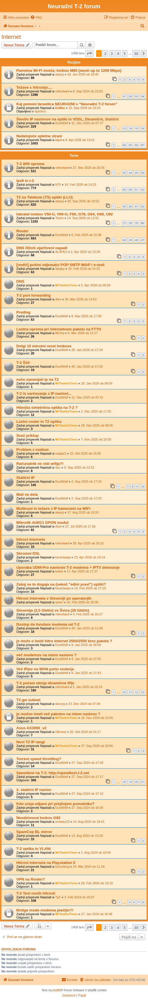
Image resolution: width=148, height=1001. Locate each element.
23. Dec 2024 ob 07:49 (84, 703)
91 (124, 96)
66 (136, 145)
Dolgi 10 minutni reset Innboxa (43, 346)
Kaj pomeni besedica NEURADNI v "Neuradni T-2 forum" (66, 104)
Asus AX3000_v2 (31, 728)
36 (142, 173)
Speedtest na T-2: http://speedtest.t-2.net (52, 773)
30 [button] (136, 53)
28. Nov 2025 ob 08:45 (97, 425)
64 (124, 145)
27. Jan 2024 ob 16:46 (96, 914)
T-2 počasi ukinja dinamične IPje (45, 683)
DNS (20, 281)
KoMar (60, 108)
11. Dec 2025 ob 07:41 (87, 397)
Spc (58, 467)
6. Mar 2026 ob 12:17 (83, 333)
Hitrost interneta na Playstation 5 (45, 863)
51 (136, 189)
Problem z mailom (32, 449)
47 (142, 240)
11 (130, 692)
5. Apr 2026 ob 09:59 (95, 285)
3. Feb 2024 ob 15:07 (79, 897)
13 (124, 128)
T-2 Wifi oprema (30, 164)
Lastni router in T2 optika (39, 421)
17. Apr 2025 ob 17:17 (82, 571)
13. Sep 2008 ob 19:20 (84, 108)
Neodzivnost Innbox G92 (38, 818)
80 (142, 223)
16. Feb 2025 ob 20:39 (82, 602)
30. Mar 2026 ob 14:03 (80, 299)
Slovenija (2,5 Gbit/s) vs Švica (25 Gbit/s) (52, 610)
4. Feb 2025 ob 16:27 (88, 614)
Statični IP (25, 477)
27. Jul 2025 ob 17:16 (80, 526)
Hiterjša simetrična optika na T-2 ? (47, 407)
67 (142, 145)
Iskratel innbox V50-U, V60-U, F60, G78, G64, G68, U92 (64, 214)
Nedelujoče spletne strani (39, 136)
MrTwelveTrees (66, 285)
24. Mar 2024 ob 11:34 (89, 866)
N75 (58, 184)
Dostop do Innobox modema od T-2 (48, 624)
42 (142, 206)
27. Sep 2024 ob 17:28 (87, 762)
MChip (59, 333)
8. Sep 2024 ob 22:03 (88, 91)
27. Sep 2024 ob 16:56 (87, 807)
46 (136, 240)
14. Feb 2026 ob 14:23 (80, 184)
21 (142, 782)
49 (124, 189)
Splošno (40, 111)
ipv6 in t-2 (25, 181)
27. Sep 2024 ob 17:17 (87, 776)
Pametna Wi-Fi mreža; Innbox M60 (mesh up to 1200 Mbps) (68, 70)
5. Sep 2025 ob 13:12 (79, 467)
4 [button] (118, 53)
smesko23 (62, 821)
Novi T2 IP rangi (30, 742)
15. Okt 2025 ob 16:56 (85, 453)
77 (124, 223)
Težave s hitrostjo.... (34, 87)
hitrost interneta (30, 539)
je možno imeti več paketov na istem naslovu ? (58, 714)
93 (136, 96)
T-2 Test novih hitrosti (35, 893)
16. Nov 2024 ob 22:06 (97, 717)
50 (130, 189)
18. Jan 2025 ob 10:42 (82, 74)
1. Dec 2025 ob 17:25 (96, 411)
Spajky (60, 268)
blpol (58, 140)
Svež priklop (27, 435)
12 (136, 692)
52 (142, 189)
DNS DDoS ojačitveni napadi (41, 248)
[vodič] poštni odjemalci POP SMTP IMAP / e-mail (60, 265)
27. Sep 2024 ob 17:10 (87, 793)
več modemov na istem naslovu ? (46, 655)
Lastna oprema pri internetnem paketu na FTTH (58, 329)
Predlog (23, 312)
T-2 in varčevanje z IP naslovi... (44, 393)
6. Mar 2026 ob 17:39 (86, 316)
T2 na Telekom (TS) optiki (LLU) (44, 197)
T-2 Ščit (23, 362)
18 (124, 782)
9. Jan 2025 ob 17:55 (86, 659)
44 (124, 240)
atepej (59, 74)
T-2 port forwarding (33, 295)
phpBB (56, 990)
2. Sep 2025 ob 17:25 (86, 498)
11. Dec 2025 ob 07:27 (87, 123)
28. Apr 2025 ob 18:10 (88, 543)
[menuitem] (36, 17)
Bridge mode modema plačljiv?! (44, 910)
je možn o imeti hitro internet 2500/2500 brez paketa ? (64, 641)
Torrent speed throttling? (38, 759)
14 (130, 128)
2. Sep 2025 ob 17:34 (86, 481)
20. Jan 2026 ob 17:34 (86, 350)
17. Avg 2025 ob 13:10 (83, 512)
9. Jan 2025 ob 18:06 (86, 645)
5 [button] (125, 53)
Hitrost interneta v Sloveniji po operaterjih (53, 598)
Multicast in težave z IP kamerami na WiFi (53, 508)
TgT (58, 897)
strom (59, 602)
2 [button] (105, 53)
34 (130, 173)
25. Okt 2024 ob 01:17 (85, 732)
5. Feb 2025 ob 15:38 (86, 235)
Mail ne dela (27, 494)
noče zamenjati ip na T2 (37, 379)
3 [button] (112, 53)
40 (130, 206)
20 (136, 782)
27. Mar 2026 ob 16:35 (88, 167)
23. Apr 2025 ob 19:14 (89, 557)
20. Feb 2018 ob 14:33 (84, 268)
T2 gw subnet (28, 700)
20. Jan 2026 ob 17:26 (86, 366)
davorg (60, 703)
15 (136, 128)
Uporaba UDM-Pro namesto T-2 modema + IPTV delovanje (68, 567)
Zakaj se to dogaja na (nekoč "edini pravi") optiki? (61, 584)
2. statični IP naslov (33, 790)
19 (130, 782)
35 (136, 173)
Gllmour (60, 732)
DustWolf (61, 123)
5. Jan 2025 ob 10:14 (87, 687)
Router (22, 231)
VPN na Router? (30, 879)
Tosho (59, 218)
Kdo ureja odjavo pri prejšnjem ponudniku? (55, 804)
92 (130, 96)
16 (142, 128)
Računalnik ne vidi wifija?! (40, 463)
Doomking (62, 866)
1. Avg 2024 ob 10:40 (96, 852)
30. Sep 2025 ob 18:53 (83, 201)
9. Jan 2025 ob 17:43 (86, 673)
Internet (11, 37)
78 (130, 223)
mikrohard (62, 91)
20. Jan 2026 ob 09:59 (96, 383)
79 (136, 223)
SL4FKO (61, 251)
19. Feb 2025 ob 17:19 (90, 588)
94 (142, 96)
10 (142, 486)
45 (130, 240)
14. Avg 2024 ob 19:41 (88, 821)
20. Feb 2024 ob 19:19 (97, 883)
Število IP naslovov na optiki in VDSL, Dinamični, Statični (67, 119)
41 (136, 206)
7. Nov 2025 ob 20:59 (96, 439)
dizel (58, 526)
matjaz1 (60, 453)
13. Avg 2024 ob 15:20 (87, 835)
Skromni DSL (28, 553)
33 (124, 173)
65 (130, 145)
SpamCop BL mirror (34, 832)
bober (59, 571)
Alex (58, 299)
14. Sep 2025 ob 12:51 (83, 218)
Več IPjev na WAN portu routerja (45, 669)
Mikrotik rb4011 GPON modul (42, 522)
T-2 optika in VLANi (33, 849)
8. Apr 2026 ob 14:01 (79, 140)
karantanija (63, 557)
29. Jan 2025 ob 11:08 (86, 628)
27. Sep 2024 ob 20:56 (97, 746)
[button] (89, 53)
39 (124, 206)
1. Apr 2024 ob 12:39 (85, 251)
